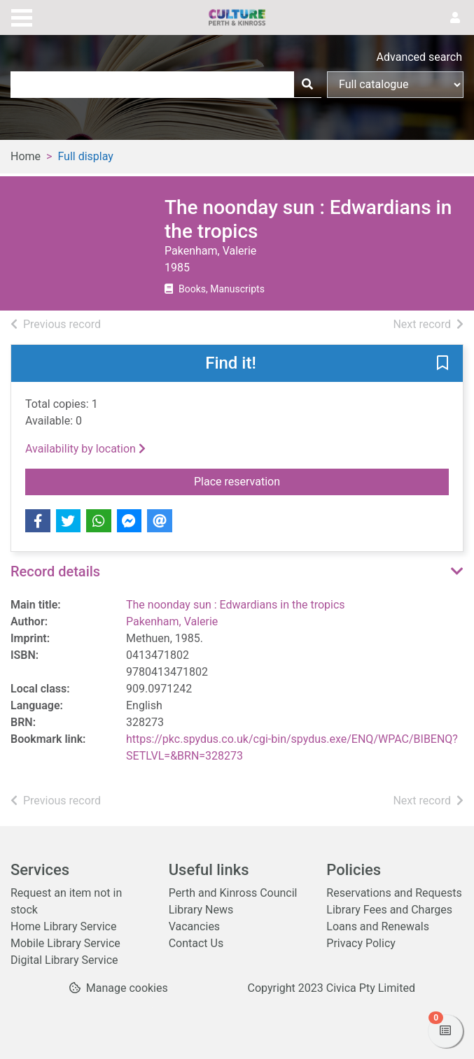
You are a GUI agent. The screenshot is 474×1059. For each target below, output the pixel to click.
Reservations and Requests (393, 893)
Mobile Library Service (65, 943)
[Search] (307, 84)
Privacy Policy (361, 943)
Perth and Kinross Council (233, 893)
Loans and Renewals (377, 926)
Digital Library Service (64, 960)
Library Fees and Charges (389, 909)
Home (26, 156)
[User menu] (455, 18)
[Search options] (395, 84)
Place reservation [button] (321, 480)
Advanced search (419, 57)
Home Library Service (63, 926)
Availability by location (85, 448)
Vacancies (194, 926)
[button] (442, 364)
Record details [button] (55, 571)
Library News (201, 909)
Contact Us (196, 943)
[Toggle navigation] (21, 16)
